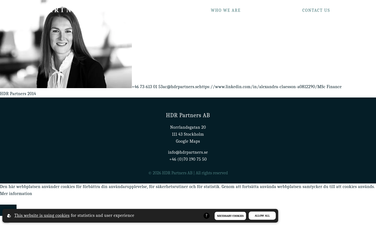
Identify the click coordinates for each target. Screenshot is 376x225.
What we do (188, 10)
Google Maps (188, 141)
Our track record (271, 10)
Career (347, 10)
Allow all (262, 215)
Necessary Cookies (230, 216)
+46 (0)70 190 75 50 (188, 159)
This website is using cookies (42, 215)
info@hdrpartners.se (188, 152)
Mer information (16, 193)
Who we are (226, 10)
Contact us (316, 10)
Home (158, 10)
